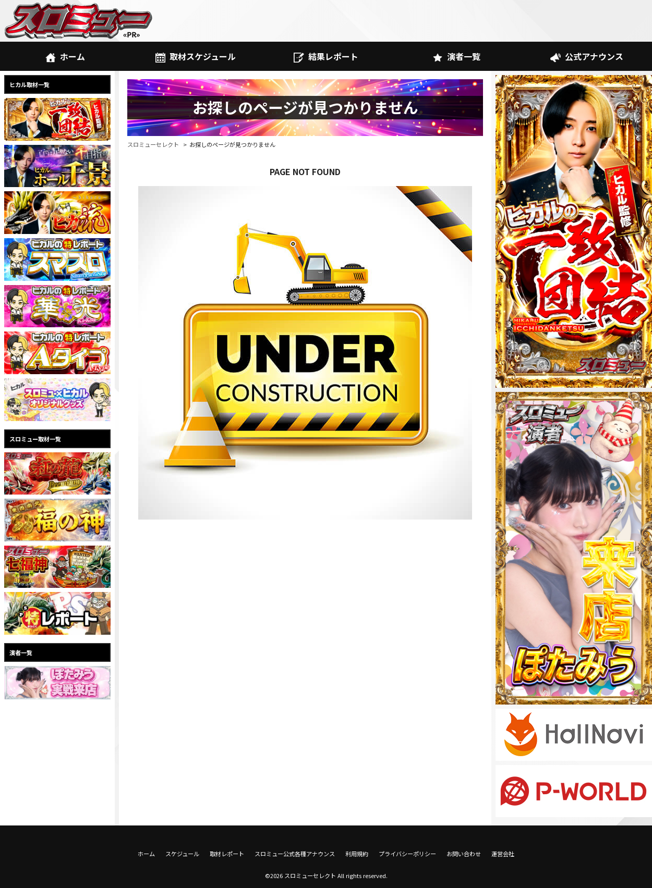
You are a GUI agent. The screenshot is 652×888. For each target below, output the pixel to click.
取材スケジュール (195, 56)
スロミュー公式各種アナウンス (295, 853)
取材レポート (227, 853)
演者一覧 (456, 56)
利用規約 (356, 853)
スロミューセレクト (153, 144)
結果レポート (326, 56)
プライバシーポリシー (407, 853)
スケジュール (182, 853)
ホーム (64, 56)
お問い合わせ (463, 853)
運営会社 (502, 853)
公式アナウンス (586, 56)
